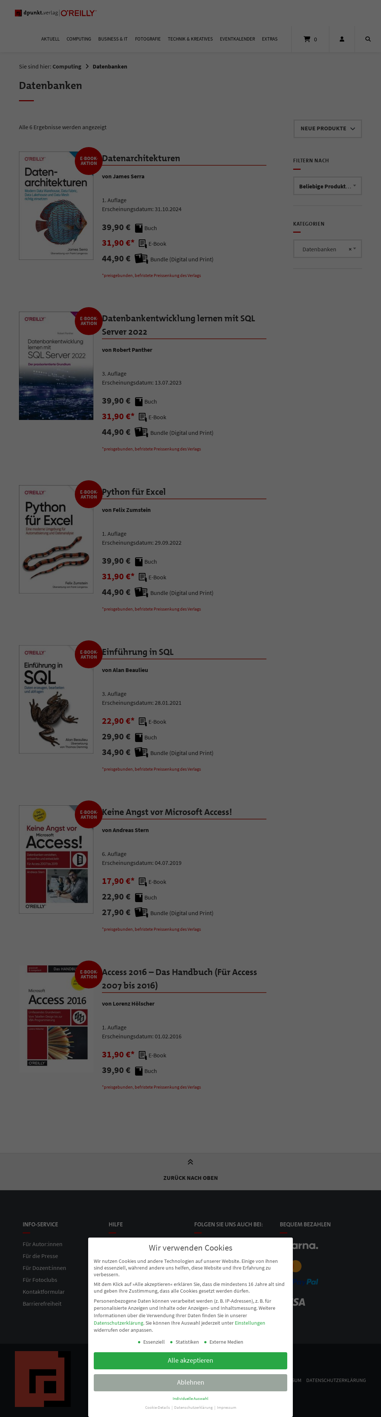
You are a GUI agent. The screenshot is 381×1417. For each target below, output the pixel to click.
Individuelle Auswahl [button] (190, 1393)
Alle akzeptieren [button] (190, 1355)
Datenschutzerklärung (118, 1317)
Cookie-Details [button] (158, 1402)
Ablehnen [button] (190, 1377)
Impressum (226, 1402)
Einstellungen (250, 1317)
